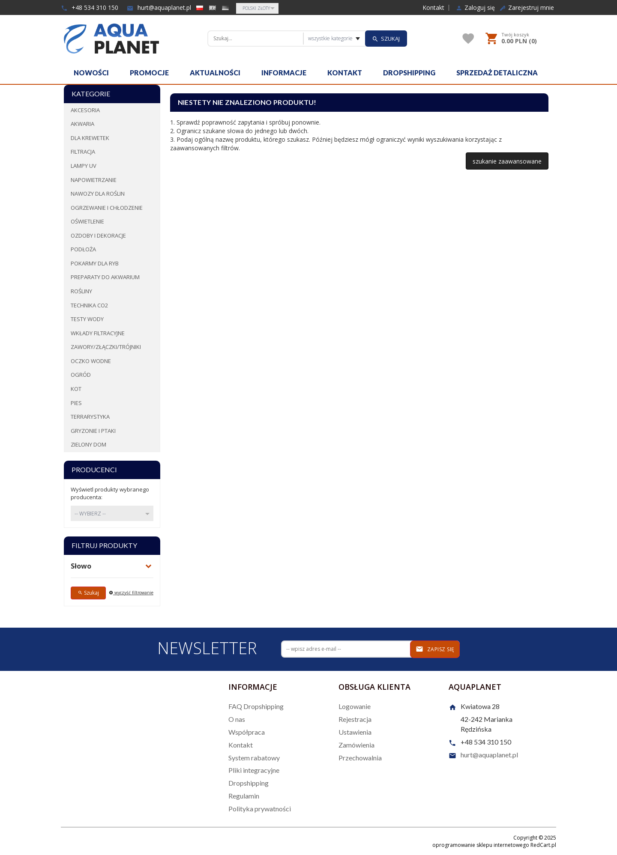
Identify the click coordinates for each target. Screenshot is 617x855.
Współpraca (246, 732)
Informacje (283, 73)
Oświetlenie (87, 221)
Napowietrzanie (94, 180)
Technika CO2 (89, 305)
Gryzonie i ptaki (93, 431)
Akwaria (82, 124)
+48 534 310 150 (89, 7)
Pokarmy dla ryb (95, 263)
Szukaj (88, 592)
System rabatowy (254, 758)
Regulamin (243, 796)
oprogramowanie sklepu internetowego (480, 845)
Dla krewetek (90, 138)
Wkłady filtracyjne (98, 333)
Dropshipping (409, 73)
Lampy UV (83, 166)
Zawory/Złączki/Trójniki (106, 347)
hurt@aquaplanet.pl (159, 7)
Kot (76, 389)
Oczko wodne (91, 361)
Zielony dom (88, 444)
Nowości (91, 73)
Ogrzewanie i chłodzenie (107, 208)
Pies (76, 403)
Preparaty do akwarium (105, 277)
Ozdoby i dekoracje (98, 235)
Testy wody (87, 319)
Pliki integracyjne (253, 770)
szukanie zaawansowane (507, 161)
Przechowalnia (360, 758)
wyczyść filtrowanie (131, 593)
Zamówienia (356, 745)
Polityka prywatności (259, 808)
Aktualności (215, 73)
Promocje (149, 73)
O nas (236, 719)
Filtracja (83, 151)
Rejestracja (354, 719)
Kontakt (433, 8)
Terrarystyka (90, 416)
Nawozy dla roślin (98, 193)
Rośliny (81, 291)
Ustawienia (354, 732)
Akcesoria (85, 110)
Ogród (81, 374)
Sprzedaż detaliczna (497, 73)
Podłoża (83, 249)
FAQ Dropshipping (256, 706)
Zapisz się (435, 649)
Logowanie (354, 706)
